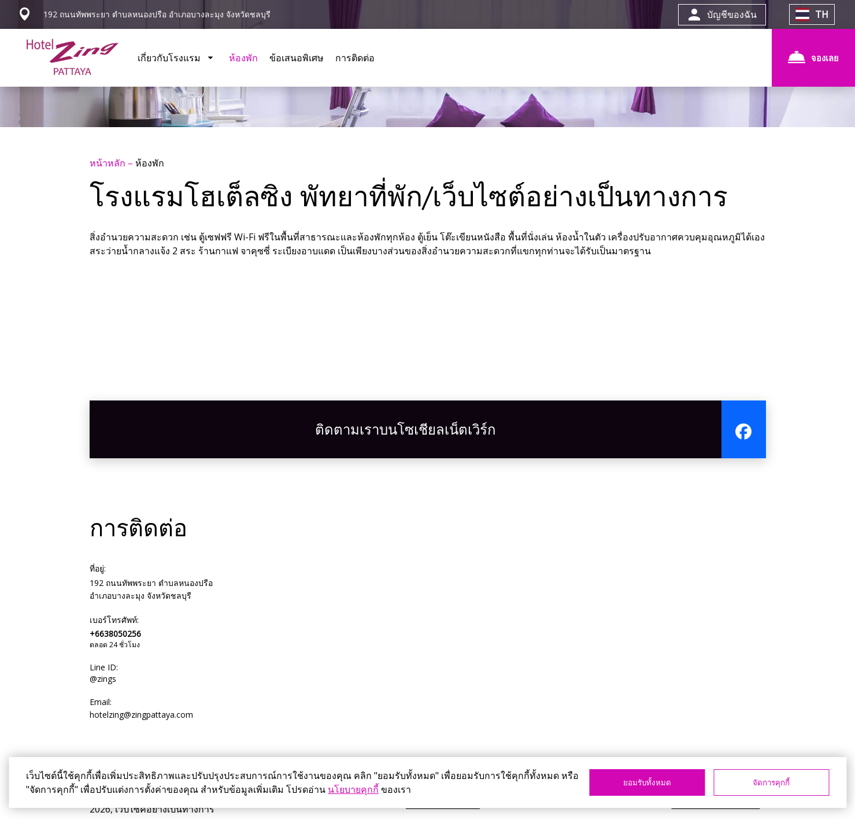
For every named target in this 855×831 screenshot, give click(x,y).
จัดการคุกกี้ (771, 782)
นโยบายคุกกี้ (353, 789)
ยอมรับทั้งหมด (647, 782)
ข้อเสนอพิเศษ (296, 57)
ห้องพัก (243, 57)
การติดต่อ (355, 57)
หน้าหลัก (109, 163)
